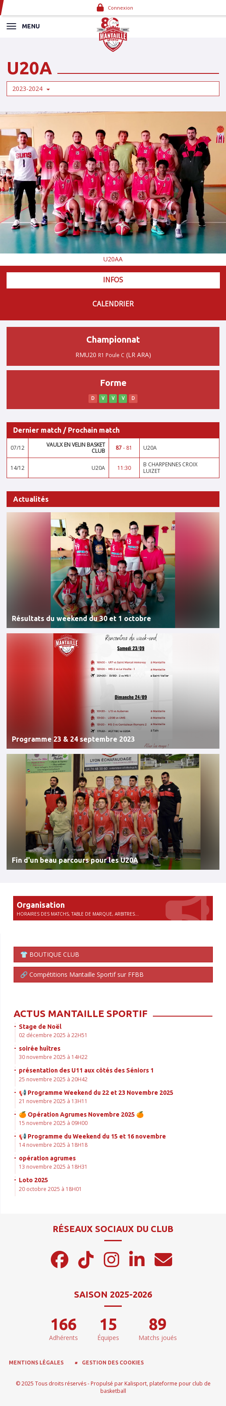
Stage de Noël (40, 1026)
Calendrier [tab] (113, 304)
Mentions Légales (36, 1362)
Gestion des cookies (113, 1362)
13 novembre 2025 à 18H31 (53, 1166)
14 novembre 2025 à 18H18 (53, 1145)
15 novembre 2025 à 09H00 (53, 1123)
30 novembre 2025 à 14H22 (53, 1057)
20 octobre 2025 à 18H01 (50, 1189)
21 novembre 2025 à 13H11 (53, 1101)
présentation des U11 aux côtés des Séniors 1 (86, 1070)
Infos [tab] (113, 280)
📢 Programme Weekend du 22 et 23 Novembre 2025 (96, 1092)
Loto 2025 (33, 1180)
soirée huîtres (39, 1048)
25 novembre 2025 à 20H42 (53, 1079)
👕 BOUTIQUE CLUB (49, 954)
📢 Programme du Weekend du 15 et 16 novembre (92, 1136)
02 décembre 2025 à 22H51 (53, 1035)
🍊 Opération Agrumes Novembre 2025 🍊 (81, 1114)
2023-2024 (31, 88)
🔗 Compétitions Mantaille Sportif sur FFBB (82, 974)
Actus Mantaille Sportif (81, 1013)
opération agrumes (47, 1158)
